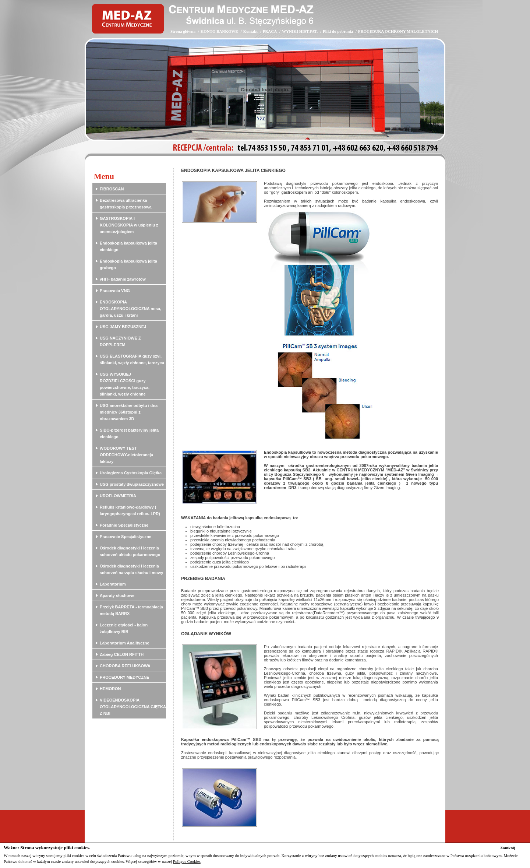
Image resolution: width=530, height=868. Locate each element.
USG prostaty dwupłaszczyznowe (132, 484)
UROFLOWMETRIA (118, 495)
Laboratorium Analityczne (124, 643)
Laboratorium (113, 584)
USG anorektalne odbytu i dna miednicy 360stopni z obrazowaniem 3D (129, 412)
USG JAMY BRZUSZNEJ (123, 326)
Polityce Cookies (187, 861)
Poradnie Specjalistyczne (124, 525)
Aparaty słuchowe (117, 595)
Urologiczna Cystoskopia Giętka (131, 473)
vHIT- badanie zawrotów (123, 279)
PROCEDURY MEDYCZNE (124, 677)
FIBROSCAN (112, 189)
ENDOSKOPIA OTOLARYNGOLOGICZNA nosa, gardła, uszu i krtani (130, 308)
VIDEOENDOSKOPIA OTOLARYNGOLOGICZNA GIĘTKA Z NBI (133, 707)
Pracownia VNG (115, 290)
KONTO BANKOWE (219, 31)
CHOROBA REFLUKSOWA (125, 666)
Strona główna (182, 31)
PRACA (270, 31)
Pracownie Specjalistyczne (125, 536)
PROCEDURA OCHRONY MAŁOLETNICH (398, 31)
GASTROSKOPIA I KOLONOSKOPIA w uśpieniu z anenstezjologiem (129, 225)
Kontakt (250, 31)
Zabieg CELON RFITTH (122, 654)
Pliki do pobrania (338, 31)
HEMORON (110, 688)
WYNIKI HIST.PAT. (300, 31)
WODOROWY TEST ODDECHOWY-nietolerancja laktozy (126, 455)
